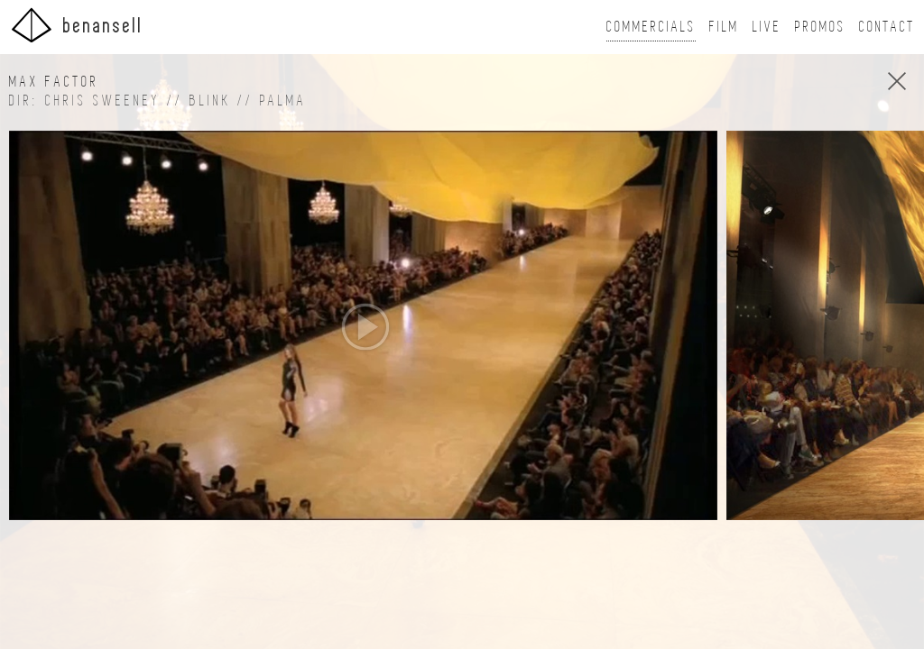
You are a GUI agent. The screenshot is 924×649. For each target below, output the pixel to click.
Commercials (651, 27)
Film (724, 27)
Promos (820, 27)
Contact (887, 27)
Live (767, 27)
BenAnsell (76, 25)
